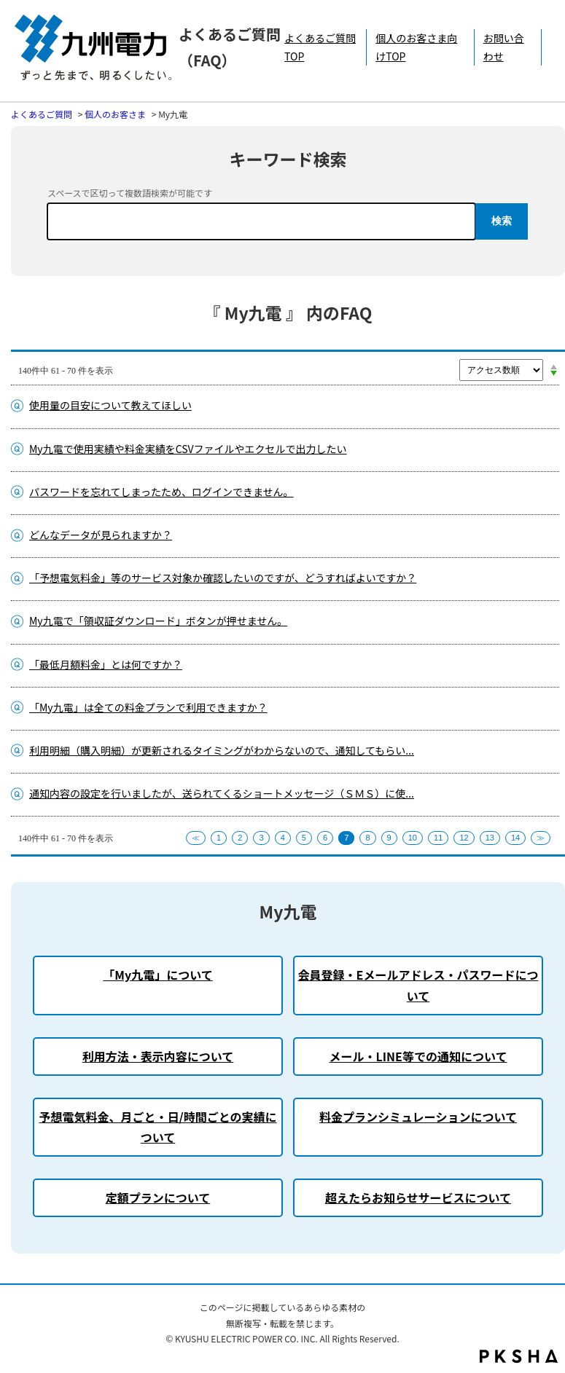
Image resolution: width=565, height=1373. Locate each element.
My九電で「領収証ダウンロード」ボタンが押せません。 (158, 620)
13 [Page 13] (490, 837)
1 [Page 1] (219, 837)
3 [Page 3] (261, 837)
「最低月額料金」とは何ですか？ (105, 664)
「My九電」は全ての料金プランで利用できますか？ (148, 707)
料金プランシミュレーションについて (418, 1116)
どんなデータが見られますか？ (100, 534)
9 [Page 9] (389, 837)
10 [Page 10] (412, 837)
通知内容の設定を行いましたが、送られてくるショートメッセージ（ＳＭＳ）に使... (221, 793)
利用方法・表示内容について (158, 1056)
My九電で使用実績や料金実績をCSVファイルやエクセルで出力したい (188, 448)
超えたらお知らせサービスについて (418, 1197)
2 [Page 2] (240, 837)
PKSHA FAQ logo (519, 1356)
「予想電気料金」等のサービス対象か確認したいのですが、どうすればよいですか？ (222, 577)
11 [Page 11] (438, 837)
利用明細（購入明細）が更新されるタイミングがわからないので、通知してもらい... (221, 750)
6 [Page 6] (325, 837)
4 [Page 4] (283, 837)
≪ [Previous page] (196, 837)
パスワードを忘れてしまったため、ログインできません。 (161, 491)
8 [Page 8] (367, 837)
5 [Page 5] (304, 837)
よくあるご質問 (41, 114)
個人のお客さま (115, 114)
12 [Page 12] (463, 837)
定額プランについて (158, 1197)
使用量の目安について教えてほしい (110, 405)
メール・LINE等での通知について (418, 1056)
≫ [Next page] (541, 837)
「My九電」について (157, 974)
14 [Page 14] (515, 837)
